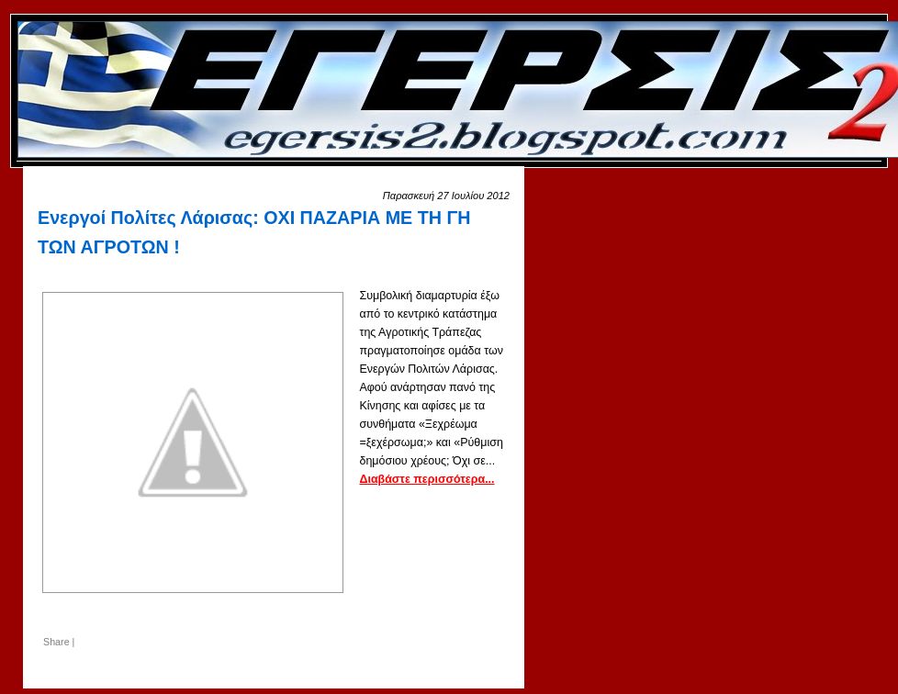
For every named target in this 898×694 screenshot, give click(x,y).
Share (56, 641)
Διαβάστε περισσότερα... (426, 479)
